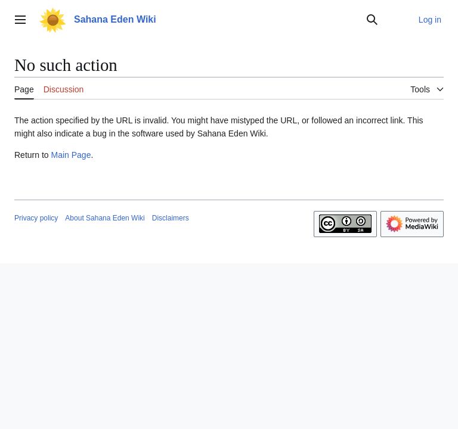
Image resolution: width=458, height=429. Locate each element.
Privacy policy (36, 218)
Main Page (71, 155)
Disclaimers (170, 218)
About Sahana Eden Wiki (104, 218)
